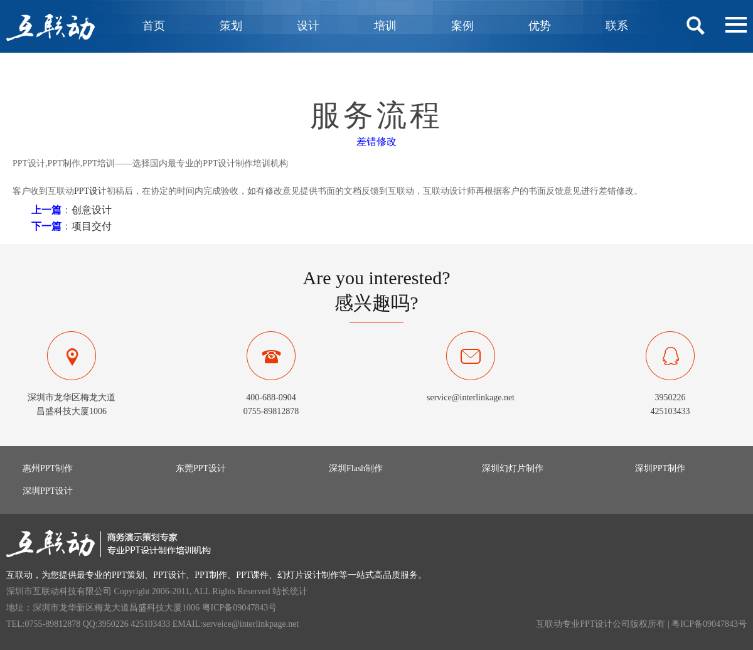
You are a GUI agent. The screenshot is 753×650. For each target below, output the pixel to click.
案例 (462, 25)
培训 (385, 25)
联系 (617, 25)
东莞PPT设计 (201, 468)
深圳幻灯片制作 (512, 468)
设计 (308, 25)
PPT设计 (90, 191)
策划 (231, 25)
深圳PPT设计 (48, 491)
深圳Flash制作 (356, 468)
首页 (153, 25)
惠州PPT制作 (48, 468)
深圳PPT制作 (660, 468)
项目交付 (92, 226)
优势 (539, 25)
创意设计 (92, 210)
